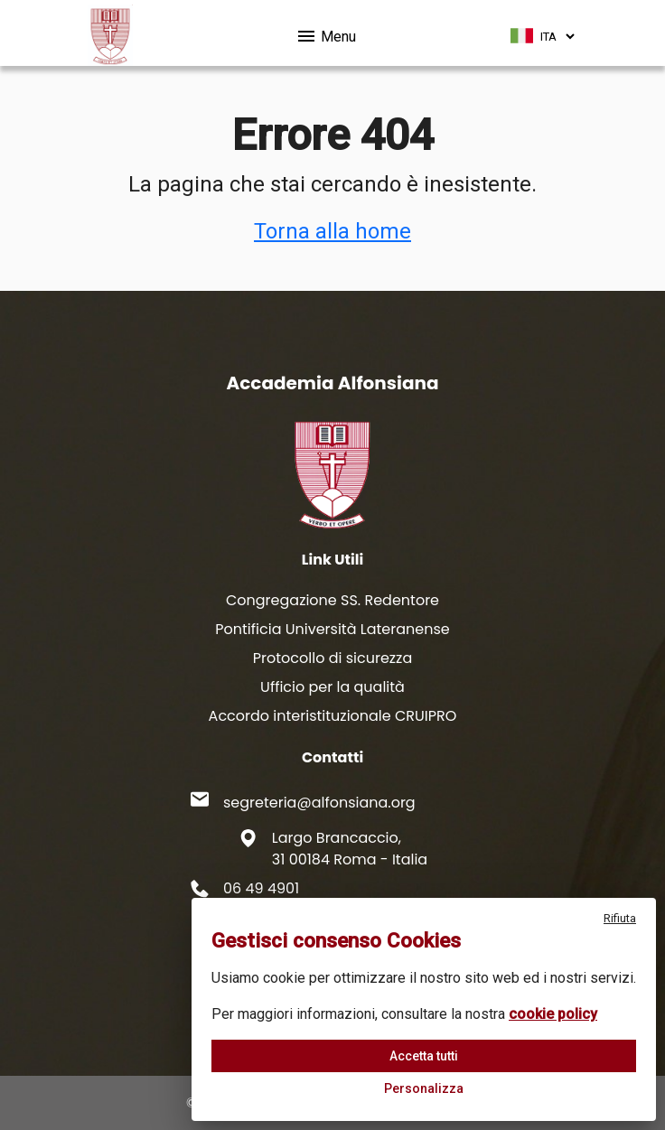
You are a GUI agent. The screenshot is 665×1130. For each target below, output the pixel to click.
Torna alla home (332, 231)
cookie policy (553, 1014)
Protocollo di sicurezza (332, 658)
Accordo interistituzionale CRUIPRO (333, 715)
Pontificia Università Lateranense (332, 629)
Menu (325, 33)
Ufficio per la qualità (332, 687)
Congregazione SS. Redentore (332, 600)
